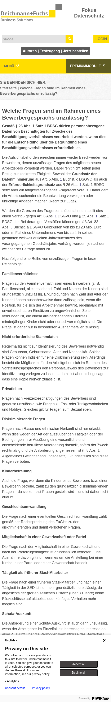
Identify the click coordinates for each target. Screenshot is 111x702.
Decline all (78, 672)
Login (101, 39)
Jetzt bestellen (75, 51)
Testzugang (50, 51)
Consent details (15, 688)
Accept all (78, 664)
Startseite (8, 88)
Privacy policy (41, 688)
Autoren (30, 51)
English (11, 640)
